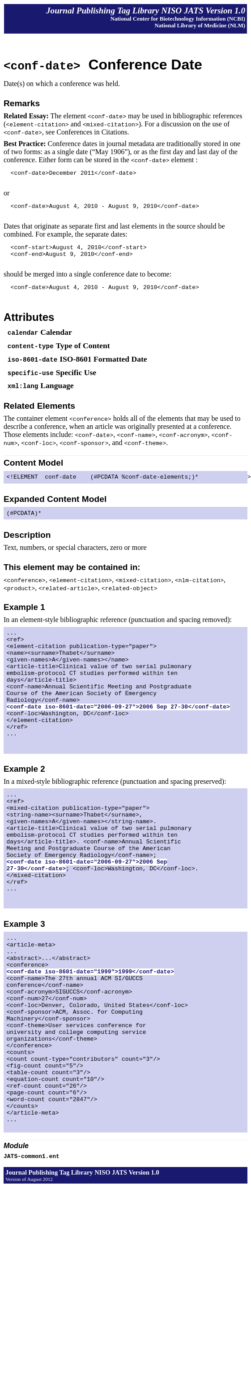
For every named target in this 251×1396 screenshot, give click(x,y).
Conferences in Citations (91, 132)
